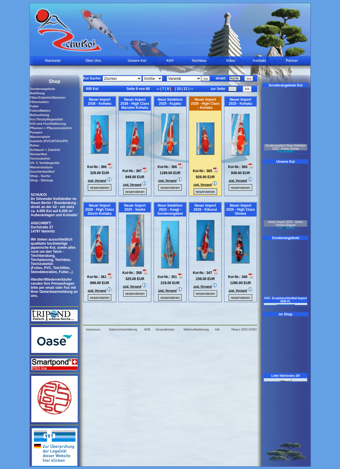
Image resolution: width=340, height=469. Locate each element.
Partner (292, 61)
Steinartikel (38, 154)
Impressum (93, 329)
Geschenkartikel (42, 171)
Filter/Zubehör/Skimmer (48, 97)
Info (217, 329)
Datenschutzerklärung (123, 329)
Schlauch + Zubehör (45, 149)
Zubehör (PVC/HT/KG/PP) (49, 141)
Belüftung (37, 93)
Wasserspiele (40, 136)
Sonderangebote (42, 89)
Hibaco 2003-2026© (244, 329)
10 (178, 89)
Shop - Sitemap (41, 180)
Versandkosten (164, 329)
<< (158, 89)
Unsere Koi (137, 61)
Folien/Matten (40, 110)
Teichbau (199, 61)
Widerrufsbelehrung (196, 329)
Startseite (53, 61)
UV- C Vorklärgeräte (45, 163)
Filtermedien (39, 102)
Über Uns (93, 61)
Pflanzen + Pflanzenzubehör (51, 128)
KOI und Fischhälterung (48, 123)
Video (230, 61)
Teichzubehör (40, 158)
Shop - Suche (40, 176)
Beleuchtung (39, 115)
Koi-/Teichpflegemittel (46, 119)
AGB (147, 329)
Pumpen (36, 132)
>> (191, 89)
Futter (34, 106)
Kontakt (259, 61)
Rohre (34, 145)
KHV (170, 61)
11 (185, 89)
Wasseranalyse (41, 167)
